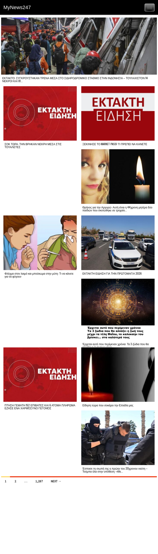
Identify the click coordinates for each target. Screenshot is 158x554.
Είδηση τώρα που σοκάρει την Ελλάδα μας (107, 405)
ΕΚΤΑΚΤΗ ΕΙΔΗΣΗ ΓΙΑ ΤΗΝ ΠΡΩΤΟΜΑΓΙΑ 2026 (112, 273)
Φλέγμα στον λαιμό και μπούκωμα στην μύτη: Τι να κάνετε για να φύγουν (39, 274)
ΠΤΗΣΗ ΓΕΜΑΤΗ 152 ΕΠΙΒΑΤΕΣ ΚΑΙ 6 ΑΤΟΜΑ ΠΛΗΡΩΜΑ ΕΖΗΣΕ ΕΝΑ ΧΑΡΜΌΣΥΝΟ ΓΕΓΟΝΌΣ (40, 406)
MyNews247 (17, 7)
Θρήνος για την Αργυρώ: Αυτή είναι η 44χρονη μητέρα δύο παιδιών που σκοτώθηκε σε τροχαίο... (117, 208)
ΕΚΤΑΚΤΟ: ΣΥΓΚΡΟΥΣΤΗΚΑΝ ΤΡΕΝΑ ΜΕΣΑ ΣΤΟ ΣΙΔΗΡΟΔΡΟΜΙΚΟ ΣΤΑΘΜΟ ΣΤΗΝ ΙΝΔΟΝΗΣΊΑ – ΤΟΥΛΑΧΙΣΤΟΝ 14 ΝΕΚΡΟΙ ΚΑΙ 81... (75, 79)
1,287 (39, 481)
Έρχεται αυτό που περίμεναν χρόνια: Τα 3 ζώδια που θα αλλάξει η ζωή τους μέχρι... (115, 345)
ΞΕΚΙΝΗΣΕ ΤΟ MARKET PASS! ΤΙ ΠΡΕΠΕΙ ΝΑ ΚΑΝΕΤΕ (114, 144)
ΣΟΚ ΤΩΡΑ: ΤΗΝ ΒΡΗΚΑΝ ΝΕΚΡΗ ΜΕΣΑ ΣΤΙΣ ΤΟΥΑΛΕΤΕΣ (33, 145)
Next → (56, 481)
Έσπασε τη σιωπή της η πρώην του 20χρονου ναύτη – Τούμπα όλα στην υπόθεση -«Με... (115, 469)
